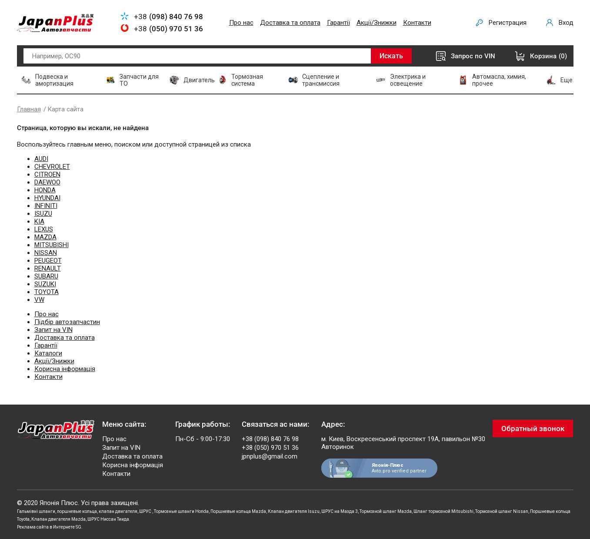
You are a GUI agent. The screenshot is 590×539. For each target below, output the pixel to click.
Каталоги (48, 353)
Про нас (241, 23)
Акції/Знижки (377, 23)
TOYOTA (46, 292)
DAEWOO (47, 182)
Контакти (417, 23)
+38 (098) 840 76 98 (270, 439)
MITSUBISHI (51, 245)
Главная (29, 109)
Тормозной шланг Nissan (501, 511)
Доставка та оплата (290, 23)
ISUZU (43, 214)
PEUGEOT (48, 260)
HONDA (45, 190)
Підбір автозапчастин (67, 322)
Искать (391, 56)
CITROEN (47, 174)
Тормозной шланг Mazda (386, 511)
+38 (168, 16)
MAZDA (45, 237)
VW (39, 300)
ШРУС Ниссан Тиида (108, 519)
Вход (566, 23)
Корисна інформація (64, 369)
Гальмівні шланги (36, 511)
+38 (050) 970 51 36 (270, 448)
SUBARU (46, 276)
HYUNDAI (47, 198)
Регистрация (508, 23)
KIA (39, 221)
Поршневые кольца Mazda (238, 511)
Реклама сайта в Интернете (46, 527)
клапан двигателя (118, 511)
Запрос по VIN (473, 56)
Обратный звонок (532, 428)
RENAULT (47, 268)
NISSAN (45, 253)
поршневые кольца (77, 511)
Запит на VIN (53, 330)
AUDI (41, 159)
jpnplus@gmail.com (269, 456)
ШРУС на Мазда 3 (339, 511)
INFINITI (45, 206)
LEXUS (43, 229)
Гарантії (338, 23)
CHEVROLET (52, 167)
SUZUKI (45, 284)
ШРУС (145, 511)
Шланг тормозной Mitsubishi (443, 511)
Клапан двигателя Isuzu (294, 511)
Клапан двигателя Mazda (58, 519)
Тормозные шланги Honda (181, 511)
